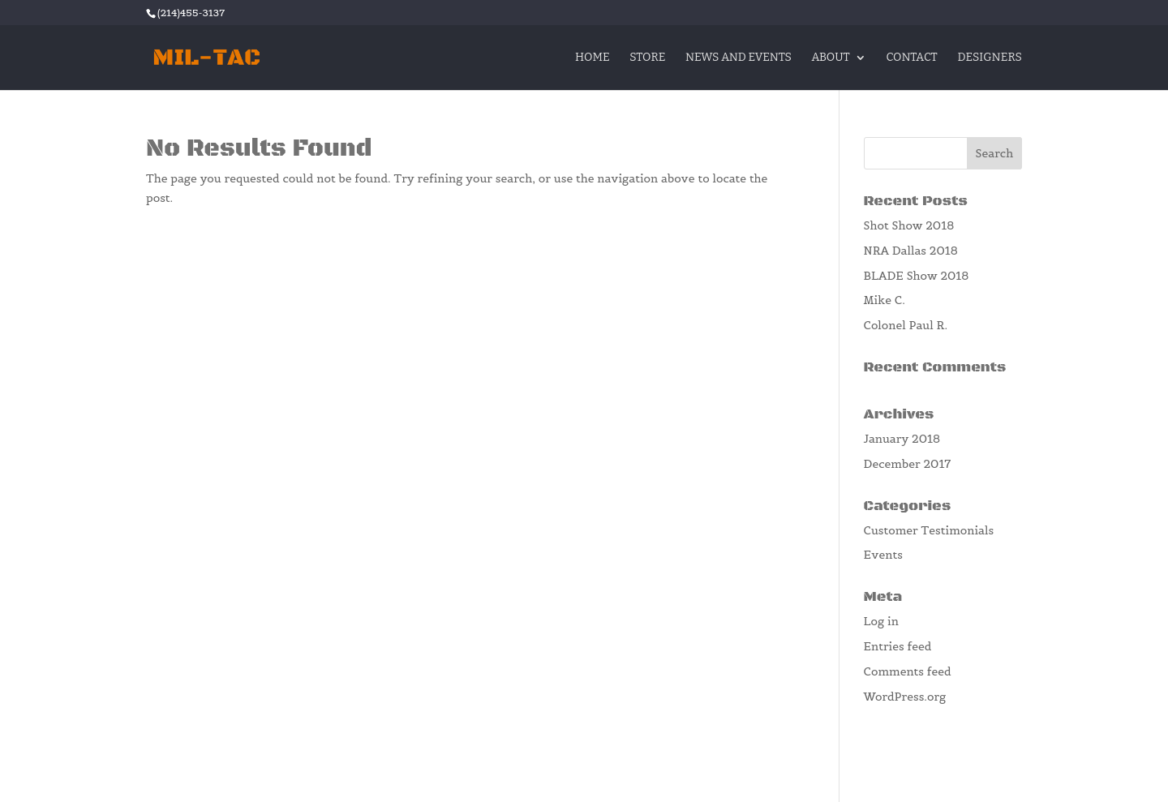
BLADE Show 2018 (916, 275)
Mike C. (884, 300)
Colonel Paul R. (906, 325)
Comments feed (907, 671)
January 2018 (902, 438)
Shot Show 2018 (909, 225)
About (830, 58)
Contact (911, 58)
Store (647, 58)
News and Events (738, 58)
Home (592, 58)
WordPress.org (905, 696)
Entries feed (898, 646)
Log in (881, 621)
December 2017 (907, 464)
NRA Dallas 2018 (911, 250)
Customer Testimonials (929, 530)
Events (883, 554)
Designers (989, 58)
